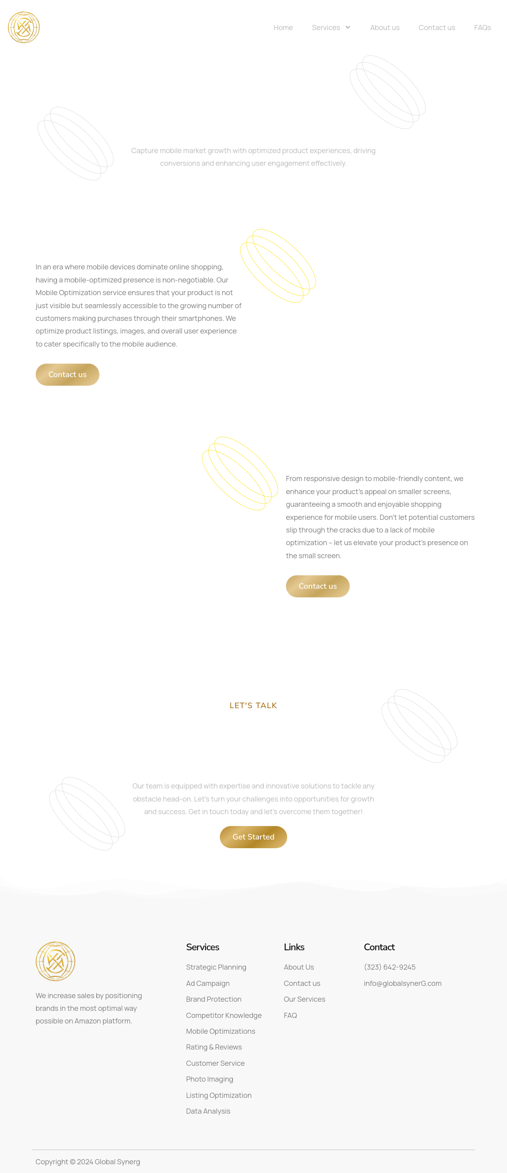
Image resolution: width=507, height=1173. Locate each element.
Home (283, 27)
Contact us (437, 27)
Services (331, 27)
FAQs (483, 27)
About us (385, 27)
